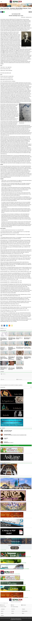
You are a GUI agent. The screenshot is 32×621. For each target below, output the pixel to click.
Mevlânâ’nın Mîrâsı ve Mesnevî (8, 442)
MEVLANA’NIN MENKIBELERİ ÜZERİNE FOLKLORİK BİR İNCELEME (11, 348)
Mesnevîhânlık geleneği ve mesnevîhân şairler (20, 348)
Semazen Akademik (14, 568)
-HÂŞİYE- (5, 438)
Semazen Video (15, 590)
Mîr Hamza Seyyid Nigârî (7, 431)
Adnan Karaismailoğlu (7, 434)
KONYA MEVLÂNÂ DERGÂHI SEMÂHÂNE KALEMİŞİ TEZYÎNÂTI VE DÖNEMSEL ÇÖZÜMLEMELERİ (19, 358)
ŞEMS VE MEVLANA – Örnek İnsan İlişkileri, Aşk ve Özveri (11, 369)
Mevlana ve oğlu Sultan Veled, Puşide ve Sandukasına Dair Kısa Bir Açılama (4, 368)
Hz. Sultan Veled (14, 597)
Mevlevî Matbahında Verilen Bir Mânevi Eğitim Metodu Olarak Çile (3, 339)
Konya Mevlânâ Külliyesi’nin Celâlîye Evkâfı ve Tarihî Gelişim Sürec (4, 358)
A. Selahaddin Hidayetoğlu (8, 430)
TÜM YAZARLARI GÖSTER (16, 445)
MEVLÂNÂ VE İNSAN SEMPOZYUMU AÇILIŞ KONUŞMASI (27, 358)
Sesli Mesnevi (12, 579)
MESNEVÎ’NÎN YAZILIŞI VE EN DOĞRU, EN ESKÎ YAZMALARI (11, 339)
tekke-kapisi (5, 328)
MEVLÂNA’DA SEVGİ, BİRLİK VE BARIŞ (27, 338)
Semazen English (13, 562)
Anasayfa (2, 9)
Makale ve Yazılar (6, 9)
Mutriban (13, 584)
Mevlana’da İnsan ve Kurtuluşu (19, 338)
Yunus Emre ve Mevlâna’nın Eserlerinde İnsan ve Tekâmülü (3, 348)
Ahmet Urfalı (6, 438)
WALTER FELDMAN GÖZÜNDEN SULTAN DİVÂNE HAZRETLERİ (19, 368)
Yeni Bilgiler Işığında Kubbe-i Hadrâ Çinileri (27, 348)
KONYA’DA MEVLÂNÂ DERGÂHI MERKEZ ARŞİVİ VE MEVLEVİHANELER (11, 358)
